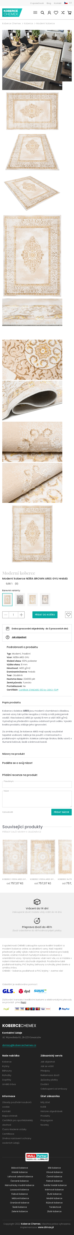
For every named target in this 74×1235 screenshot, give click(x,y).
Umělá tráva (9, 1084)
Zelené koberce (20, 1211)
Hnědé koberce (20, 1172)
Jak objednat (19, 637)
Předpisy (45, 1070)
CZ (70, 2)
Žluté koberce (54, 1193)
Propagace (47, 1120)
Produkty (45, 1115)
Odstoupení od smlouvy (54, 1088)
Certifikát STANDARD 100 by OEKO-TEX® (38, 689)
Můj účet (49, 13)
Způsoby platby (49, 1079)
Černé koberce (54, 1176)
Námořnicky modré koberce (19, 1185)
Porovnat (62, 13)
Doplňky (6, 1079)
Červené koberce (20, 1180)
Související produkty (22, 827)
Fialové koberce (54, 1180)
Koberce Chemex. (31, 1223)
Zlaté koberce (54, 1211)
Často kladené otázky (14, 1129)
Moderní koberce (45, 23)
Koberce (28, 23)
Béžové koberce (19, 1167)
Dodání (45, 1084)
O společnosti (37, 3)
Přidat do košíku (45, 614)
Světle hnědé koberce (55, 1185)
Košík (69, 13)
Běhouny (7, 1070)
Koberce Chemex (12, 12)
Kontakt (57, 3)
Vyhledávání (42, 13)
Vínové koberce (54, 1172)
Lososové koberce (19, 1189)
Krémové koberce (54, 1189)
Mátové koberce (20, 1198)
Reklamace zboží (50, 1075)
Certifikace (8, 1133)
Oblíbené (56, 13)
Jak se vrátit (47, 1066)
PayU (23, 1002)
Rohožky (6, 1075)
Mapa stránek (9, 1115)
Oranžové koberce (19, 1202)
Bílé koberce (54, 1167)
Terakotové (55, 1207)
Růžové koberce (54, 1202)
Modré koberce (54, 1198)
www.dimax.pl (46, 1227)
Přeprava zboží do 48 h (37, 927)
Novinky (45, 1124)
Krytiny (5, 1066)
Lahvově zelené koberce (20, 1176)
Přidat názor (61, 812)
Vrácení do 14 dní (37, 908)
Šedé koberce (19, 1207)
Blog (49, 3)
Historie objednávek (51, 1111)
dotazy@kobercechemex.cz (19, 1045)
